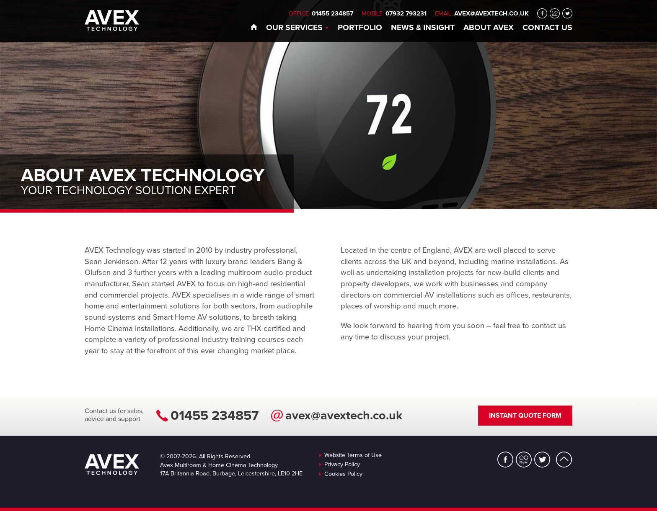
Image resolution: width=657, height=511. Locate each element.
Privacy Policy (342, 464)
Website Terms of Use (353, 455)
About (488, 27)
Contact (547, 27)
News (423, 27)
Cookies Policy (343, 474)
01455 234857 (215, 415)
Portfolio (360, 27)
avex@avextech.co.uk (491, 13)
